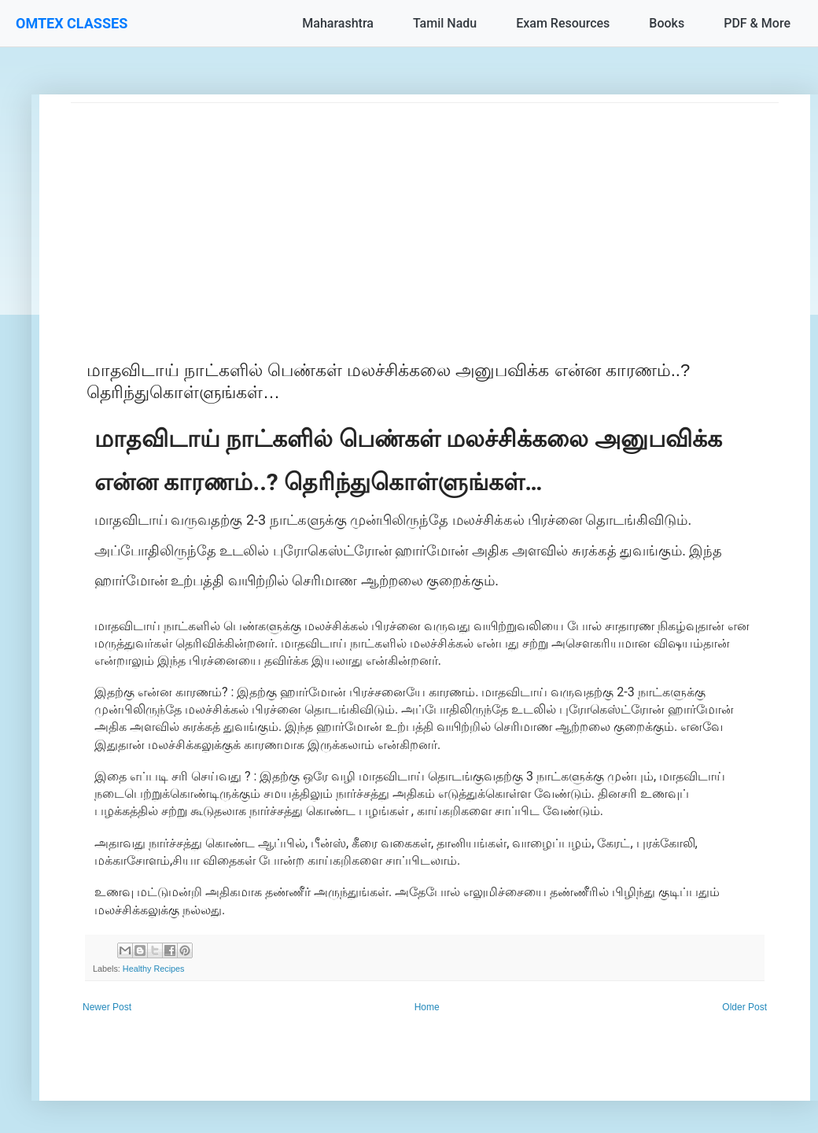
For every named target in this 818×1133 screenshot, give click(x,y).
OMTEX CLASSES (71, 23)
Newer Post (107, 1007)
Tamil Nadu (445, 23)
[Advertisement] (425, 213)
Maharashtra (338, 23)
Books (666, 23)
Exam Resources (563, 23)
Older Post (744, 1007)
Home (427, 1007)
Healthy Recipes (154, 968)
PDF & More (757, 23)
